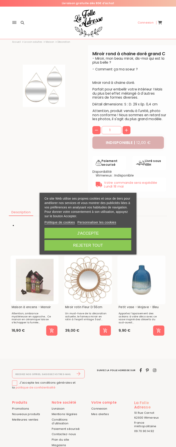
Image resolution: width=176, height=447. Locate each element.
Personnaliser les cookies (96, 222)
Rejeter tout (88, 245)
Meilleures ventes (25, 420)
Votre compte (104, 402)
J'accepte (88, 233)
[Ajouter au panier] (51, 331)
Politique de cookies (59, 222)
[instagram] (154, 370)
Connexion (99, 409)
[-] (96, 130)
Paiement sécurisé (66, 429)
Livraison (58, 409)
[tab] (21, 212)
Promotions (20, 409)
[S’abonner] (79, 374)
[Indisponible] (128, 142)
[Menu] (14, 23)
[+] (127, 130)
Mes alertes (100, 414)
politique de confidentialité (35, 387)
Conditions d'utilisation (60, 421)
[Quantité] (111, 130)
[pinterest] (147, 370)
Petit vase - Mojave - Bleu (139, 307)
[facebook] (141, 370)
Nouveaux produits (26, 414)
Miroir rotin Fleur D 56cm (83, 307)
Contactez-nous (64, 434)
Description (21, 212)
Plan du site (60, 440)
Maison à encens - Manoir (31, 307)
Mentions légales (64, 414)
